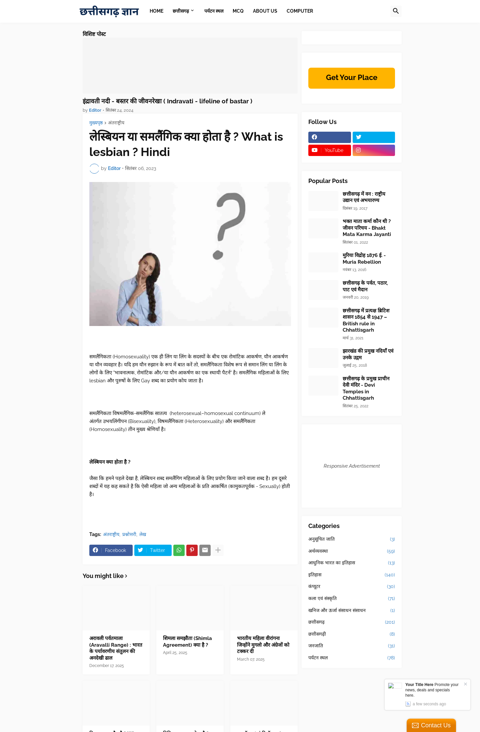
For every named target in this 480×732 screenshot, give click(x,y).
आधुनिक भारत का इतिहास (351, 563)
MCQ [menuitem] (238, 11)
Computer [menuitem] (300, 11)
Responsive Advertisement (352, 466)
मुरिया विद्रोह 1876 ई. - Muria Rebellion (364, 258)
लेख (142, 534)
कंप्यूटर (351, 586)
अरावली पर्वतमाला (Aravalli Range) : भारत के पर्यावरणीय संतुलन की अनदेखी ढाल (115, 648)
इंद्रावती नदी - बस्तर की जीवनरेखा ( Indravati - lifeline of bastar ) (167, 101)
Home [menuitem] (156, 11)
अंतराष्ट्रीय (116, 122)
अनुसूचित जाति (351, 539)
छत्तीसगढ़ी (351, 634)
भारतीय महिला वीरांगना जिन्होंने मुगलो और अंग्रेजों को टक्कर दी (263, 644)
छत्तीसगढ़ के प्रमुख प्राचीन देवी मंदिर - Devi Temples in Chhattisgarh (366, 388)
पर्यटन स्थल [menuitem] (213, 11)
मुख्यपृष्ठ (96, 122)
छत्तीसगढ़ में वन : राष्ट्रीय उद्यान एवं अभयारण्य (364, 197)
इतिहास (351, 575)
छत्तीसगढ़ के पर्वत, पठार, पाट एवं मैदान (365, 286)
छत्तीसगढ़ (351, 622)
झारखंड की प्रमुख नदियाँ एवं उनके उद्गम (368, 354)
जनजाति (351, 646)
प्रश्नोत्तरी (129, 534)
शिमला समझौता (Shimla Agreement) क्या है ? (187, 641)
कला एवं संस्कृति (351, 598)
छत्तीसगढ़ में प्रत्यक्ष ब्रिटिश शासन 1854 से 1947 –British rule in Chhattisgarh (366, 320)
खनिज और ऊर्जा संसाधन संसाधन (351, 610)
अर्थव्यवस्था (351, 551)
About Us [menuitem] (265, 11)
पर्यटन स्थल (351, 658)
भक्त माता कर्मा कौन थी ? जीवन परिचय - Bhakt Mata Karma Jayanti (367, 227)
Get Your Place (351, 77)
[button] (396, 11)
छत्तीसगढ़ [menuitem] (181, 11)
